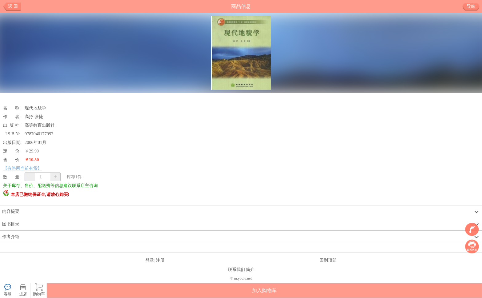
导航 (473, 6)
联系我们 (236, 269)
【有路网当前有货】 (22, 168)
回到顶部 (328, 260)
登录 (149, 260)
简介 (250, 269)
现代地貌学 (35, 107)
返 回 (13, 6)
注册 (160, 260)
